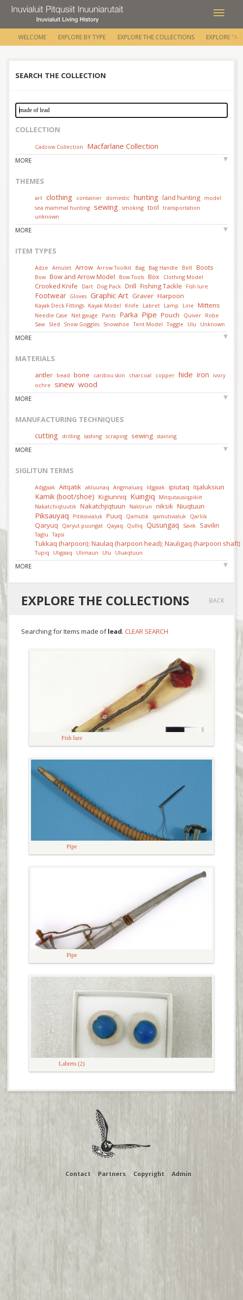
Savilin (209, 525)
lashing (93, 436)
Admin (181, 1174)
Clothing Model (183, 277)
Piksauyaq (52, 515)
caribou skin (109, 375)
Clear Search (146, 631)
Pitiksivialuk (87, 516)
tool (153, 207)
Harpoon (170, 295)
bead (63, 375)
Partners (112, 1174)
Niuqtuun (191, 506)
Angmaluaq (128, 487)
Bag (140, 267)
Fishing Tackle (161, 286)
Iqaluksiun (208, 486)
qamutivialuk (169, 516)
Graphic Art (109, 295)
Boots (204, 267)
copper (165, 375)
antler (44, 374)
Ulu (191, 324)
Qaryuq (46, 525)
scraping (116, 436)
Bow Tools (131, 277)
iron (203, 374)
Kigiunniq (112, 496)
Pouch (170, 315)
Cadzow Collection (59, 146)
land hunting (181, 197)
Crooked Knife (56, 286)
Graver (142, 295)
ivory (219, 375)
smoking (133, 207)
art (38, 197)
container (89, 197)
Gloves (78, 296)
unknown (47, 216)
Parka (129, 314)
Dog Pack (109, 286)
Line (188, 305)
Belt (187, 267)
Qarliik (198, 516)
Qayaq (115, 525)
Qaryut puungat (82, 525)
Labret (151, 305)
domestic (118, 197)
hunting (146, 197)
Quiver (192, 315)
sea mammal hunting (62, 207)
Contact (78, 1174)
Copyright (148, 1174)
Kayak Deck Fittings (59, 305)
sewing (106, 207)
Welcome (32, 37)
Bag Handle (163, 267)
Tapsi (58, 534)
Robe (212, 315)
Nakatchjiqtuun (102, 506)
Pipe (149, 314)
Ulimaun (87, 552)
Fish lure (197, 286)
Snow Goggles (81, 324)
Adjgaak (45, 487)
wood (87, 384)
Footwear (50, 295)
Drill (130, 286)
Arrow (84, 267)
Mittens (209, 305)
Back (216, 600)
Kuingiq (142, 496)
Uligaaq (62, 552)
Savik (189, 525)
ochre (43, 385)
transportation (181, 207)
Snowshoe (116, 324)
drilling (71, 436)
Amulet (61, 267)
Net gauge (84, 315)
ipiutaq (179, 486)
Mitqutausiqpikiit (180, 497)
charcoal (140, 375)
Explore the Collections (156, 37)
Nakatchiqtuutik (55, 506)
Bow (40, 277)
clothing (59, 197)
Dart (87, 286)
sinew (64, 384)
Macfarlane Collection (122, 146)
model (212, 197)
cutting (46, 435)
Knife (132, 305)
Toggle (175, 324)
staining (167, 436)
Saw (40, 324)
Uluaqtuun (129, 552)
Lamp (171, 305)
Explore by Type (82, 37)
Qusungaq (163, 525)
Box (153, 276)
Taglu (41, 534)
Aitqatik (70, 486)
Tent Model (148, 324)
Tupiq (42, 552)
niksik (164, 506)
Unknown (212, 324)
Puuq (114, 515)
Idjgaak (156, 487)
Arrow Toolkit (114, 267)
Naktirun (140, 506)
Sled (54, 324)
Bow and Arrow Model (82, 276)
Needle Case (51, 315)
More (23, 160)
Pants (109, 315)
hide (186, 374)
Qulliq (135, 525)
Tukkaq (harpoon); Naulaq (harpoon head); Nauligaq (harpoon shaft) (138, 543)
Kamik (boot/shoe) (64, 496)
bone (82, 374)
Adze (41, 267)
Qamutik (137, 516)
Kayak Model (104, 305)
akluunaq (97, 487)
